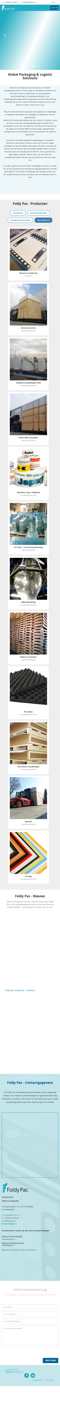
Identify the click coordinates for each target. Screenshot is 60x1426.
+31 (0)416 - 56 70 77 (10, 2)
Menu (54, 8)
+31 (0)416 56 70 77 (11, 1215)
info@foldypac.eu (28, 2)
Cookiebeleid (37, 1380)
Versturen (50, 1360)
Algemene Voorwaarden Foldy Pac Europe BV (19, 1250)
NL (54, 2)
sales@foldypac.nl (8, 1239)
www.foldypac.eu (10, 1224)
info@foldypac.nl (9, 1221)
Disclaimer (50, 1380)
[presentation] (19, 1351)
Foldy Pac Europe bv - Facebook (20, 990)
